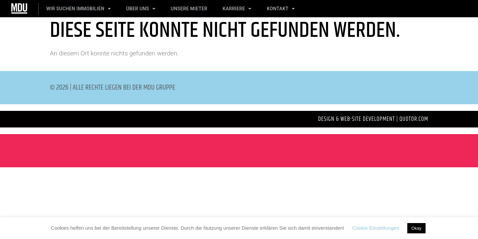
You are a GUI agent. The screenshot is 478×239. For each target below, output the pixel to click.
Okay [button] (416, 228)
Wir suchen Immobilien (78, 8)
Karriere (237, 8)
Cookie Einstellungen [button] (375, 228)
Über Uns (140, 8)
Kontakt (281, 8)
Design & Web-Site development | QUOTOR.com (373, 119)
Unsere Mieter (189, 8)
